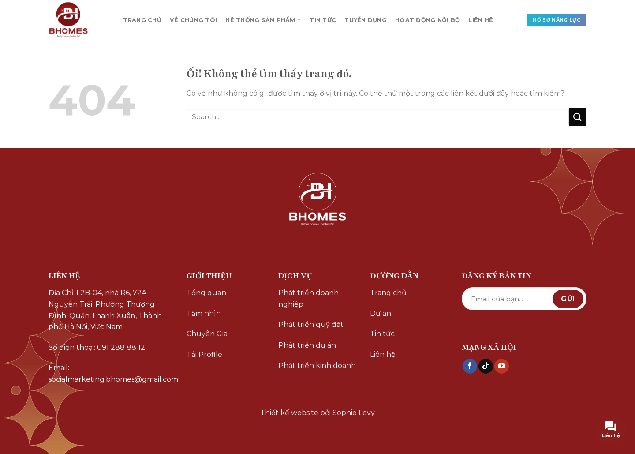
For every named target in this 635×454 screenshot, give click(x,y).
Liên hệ (383, 354)
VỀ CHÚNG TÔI (193, 20)
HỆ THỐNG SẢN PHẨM (263, 19)
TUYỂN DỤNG (365, 20)
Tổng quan (206, 293)
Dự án (380, 313)
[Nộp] (577, 116)
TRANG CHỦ (142, 20)
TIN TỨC (323, 20)
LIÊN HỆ (480, 20)
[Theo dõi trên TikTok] (485, 366)
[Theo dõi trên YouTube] (501, 366)
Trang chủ (388, 293)
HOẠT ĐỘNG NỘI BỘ (427, 20)
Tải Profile (204, 354)
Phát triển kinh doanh (317, 365)
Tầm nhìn (204, 313)
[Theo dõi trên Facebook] (470, 366)
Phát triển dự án (307, 345)
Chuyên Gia (207, 334)
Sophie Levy (353, 413)
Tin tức (382, 334)
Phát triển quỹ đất (311, 324)
